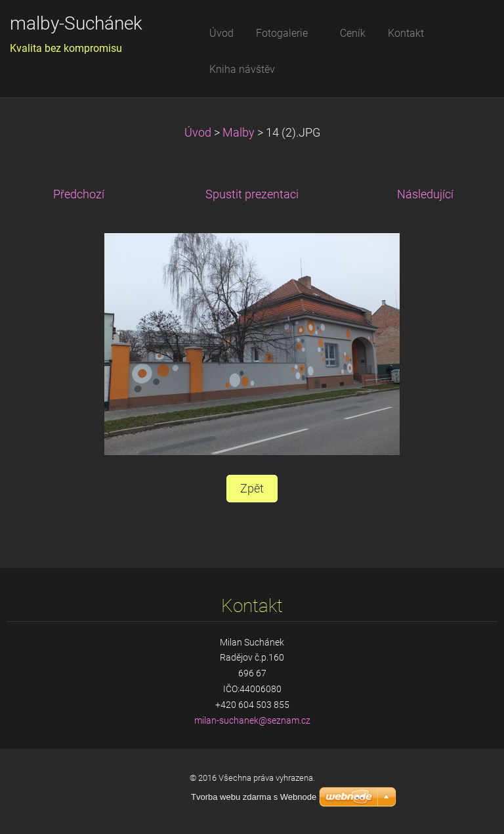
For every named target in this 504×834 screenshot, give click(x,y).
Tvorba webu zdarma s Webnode (253, 797)
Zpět (252, 488)
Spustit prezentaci (252, 194)
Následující (425, 194)
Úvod (197, 132)
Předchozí (78, 194)
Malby (238, 132)
